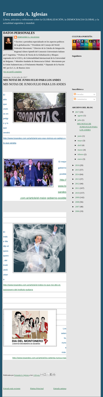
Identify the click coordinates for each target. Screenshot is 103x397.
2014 (77, 174)
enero (80, 159)
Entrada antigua (59, 388)
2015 (77, 170)
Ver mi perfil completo (12, 72)
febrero (81, 154)
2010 (77, 193)
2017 (77, 112)
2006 (77, 211)
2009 (77, 197)
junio (80, 136)
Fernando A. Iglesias (25, 14)
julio (80, 120)
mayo (80, 140)
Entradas (78, 94)
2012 (77, 184)
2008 (77, 202)
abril (80, 145)
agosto (80, 115)
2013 (77, 179)
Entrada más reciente (11, 388)
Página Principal (37, 388)
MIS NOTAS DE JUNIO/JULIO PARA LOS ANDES (87, 127)
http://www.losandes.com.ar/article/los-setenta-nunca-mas (39, 358)
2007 (77, 207)
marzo (80, 150)
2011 (77, 188)
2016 (77, 165)
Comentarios (80, 99)
